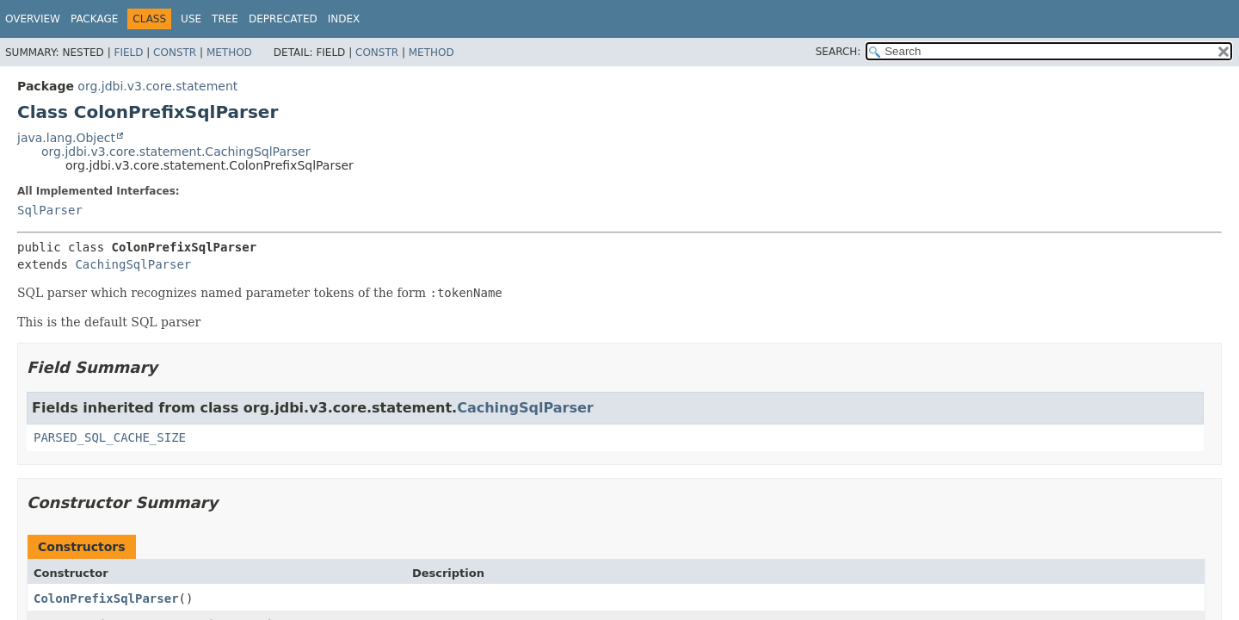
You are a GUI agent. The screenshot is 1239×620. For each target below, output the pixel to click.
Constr (174, 52)
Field (128, 52)
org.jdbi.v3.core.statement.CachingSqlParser (175, 151)
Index (344, 19)
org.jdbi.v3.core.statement (157, 86)
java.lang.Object (66, 138)
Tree (225, 19)
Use (191, 19)
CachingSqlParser (133, 264)
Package (94, 19)
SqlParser (50, 210)
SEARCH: (838, 52)
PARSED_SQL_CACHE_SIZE (110, 437)
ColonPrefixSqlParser (106, 598)
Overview (32, 19)
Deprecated (283, 19)
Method (229, 52)
